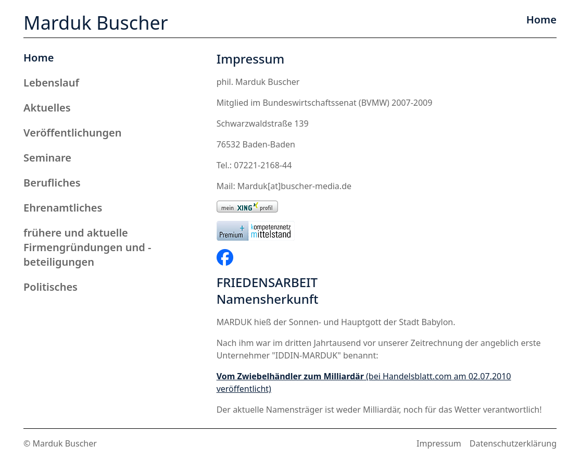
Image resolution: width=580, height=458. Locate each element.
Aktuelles (47, 108)
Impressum (439, 443)
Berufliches (52, 183)
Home (38, 58)
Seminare (47, 158)
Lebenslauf (51, 83)
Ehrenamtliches (62, 208)
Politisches (50, 287)
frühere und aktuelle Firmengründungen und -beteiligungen (87, 247)
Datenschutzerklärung (513, 443)
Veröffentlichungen (72, 133)
